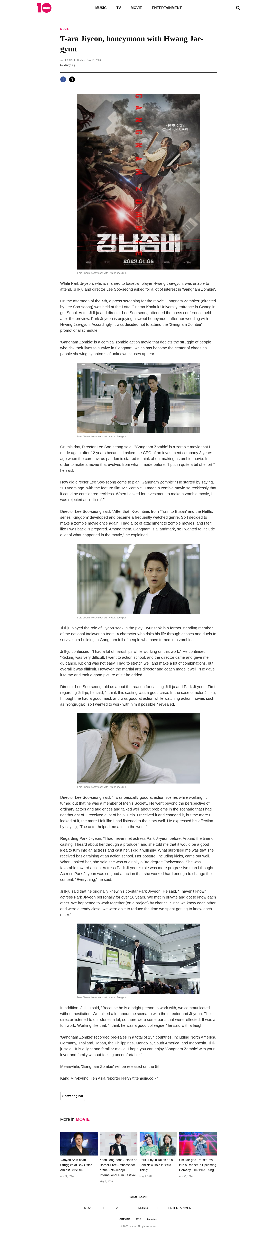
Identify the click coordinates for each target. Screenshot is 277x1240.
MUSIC (101, 8)
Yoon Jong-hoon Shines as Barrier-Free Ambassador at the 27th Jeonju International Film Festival (118, 1167)
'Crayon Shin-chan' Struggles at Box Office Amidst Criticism (76, 1165)
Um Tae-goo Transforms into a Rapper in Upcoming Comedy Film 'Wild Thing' (197, 1165)
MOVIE (136, 8)
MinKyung (69, 65)
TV (118, 8)
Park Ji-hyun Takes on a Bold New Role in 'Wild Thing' (156, 1165)
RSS (138, 1219)
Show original (72, 1096)
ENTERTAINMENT (167, 8)
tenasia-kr (152, 1219)
